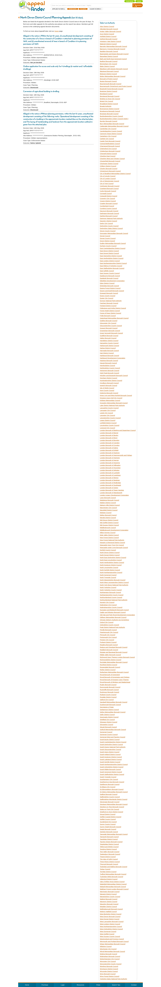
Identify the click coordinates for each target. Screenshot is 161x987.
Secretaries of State (107, 707)
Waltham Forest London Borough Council (114, 889)
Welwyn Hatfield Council (108, 911)
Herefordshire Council (107, 365)
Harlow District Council (108, 348)
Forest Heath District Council (110, 311)
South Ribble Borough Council (110, 769)
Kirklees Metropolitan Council (110, 400)
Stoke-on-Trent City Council (109, 809)
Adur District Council (107, 26)
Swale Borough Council (108, 829)
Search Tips (116, 985)
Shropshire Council (106, 724)
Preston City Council (107, 640)
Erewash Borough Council (109, 293)
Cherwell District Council (108, 153)
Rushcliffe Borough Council (109, 690)
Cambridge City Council (108, 129)
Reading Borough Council (109, 645)
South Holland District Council (110, 754)
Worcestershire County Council (110, 964)
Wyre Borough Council (108, 974)
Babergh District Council (108, 44)
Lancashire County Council (109, 408)
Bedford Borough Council (108, 61)
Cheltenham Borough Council (110, 151)
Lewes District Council (107, 420)
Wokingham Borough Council (110, 956)
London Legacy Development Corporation (114, 495)
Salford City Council (107, 699)
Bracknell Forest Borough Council (111, 89)
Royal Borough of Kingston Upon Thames (114, 680)
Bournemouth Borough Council (110, 84)
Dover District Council (107, 241)
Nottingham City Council (108, 605)
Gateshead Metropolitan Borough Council (114, 318)
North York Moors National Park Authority (114, 585)
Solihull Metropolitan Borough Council (113, 729)
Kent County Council (107, 390)
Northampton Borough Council (110, 592)
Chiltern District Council (108, 166)
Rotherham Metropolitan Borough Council (114, 672)
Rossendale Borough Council (110, 667)
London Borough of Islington (109, 470)
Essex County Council (107, 296)
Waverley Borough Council (109, 904)
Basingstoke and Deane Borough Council (114, 54)
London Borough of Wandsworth (111, 493)
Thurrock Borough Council (109, 864)
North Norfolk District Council (110, 570)
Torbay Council (105, 869)
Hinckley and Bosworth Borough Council (114, 375)
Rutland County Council (108, 695)
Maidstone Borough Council (109, 500)
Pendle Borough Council (108, 630)
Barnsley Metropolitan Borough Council (113, 46)
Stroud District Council (107, 814)
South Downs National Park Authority (112, 747)
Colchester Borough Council (109, 186)
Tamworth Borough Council (109, 837)
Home (57, 31)
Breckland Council (106, 94)
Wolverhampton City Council (110, 959)
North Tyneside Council (108, 577)
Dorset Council (105, 236)
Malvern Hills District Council (110, 505)
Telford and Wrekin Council (109, 847)
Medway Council (105, 512)
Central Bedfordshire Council (110, 144)
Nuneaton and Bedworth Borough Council (114, 610)
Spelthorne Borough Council (109, 784)
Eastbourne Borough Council (110, 276)
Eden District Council (107, 283)
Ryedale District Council (108, 697)
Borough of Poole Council (109, 79)
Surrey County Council (108, 824)
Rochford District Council (108, 665)
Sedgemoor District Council (109, 709)
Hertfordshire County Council (110, 368)
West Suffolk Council (107, 934)
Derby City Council (106, 223)
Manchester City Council (108, 508)
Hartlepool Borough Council (109, 355)
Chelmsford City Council (108, 148)
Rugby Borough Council (108, 685)
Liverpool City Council (107, 428)
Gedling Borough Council (108, 321)
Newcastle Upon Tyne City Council (112, 545)
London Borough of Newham (110, 480)
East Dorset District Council (109, 253)
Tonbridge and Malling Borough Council (113, 867)
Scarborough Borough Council (110, 704)
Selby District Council (107, 714)
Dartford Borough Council (108, 216)
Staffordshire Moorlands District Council (113, 799)
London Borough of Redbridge (110, 483)
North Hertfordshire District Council (112, 562)
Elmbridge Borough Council (109, 286)
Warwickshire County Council (110, 896)
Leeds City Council (106, 413)
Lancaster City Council (108, 410)
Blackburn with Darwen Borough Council (114, 69)
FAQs (98, 985)
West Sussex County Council (110, 936)
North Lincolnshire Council (109, 567)
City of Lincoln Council (107, 176)
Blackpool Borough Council (109, 71)
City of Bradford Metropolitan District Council (115, 173)
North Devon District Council (109, 552)
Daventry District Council (108, 221)
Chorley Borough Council (108, 168)
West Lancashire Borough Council (112, 921)
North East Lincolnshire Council (111, 560)
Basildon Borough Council (109, 51)
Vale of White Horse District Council (112, 881)
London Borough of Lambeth (110, 473)
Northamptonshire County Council (111, 595)
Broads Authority (105, 106)
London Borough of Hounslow (110, 468)
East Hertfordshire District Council (111, 258)
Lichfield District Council (108, 423)
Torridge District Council (108, 872)
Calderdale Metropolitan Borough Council (114, 126)
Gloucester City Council (108, 323)
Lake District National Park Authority (112, 405)
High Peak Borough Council (109, 373)
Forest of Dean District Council (110, 313)
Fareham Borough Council (109, 303)
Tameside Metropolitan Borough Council (114, 834)
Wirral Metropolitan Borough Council (112, 951)
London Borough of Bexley (109, 435)
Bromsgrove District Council (109, 109)
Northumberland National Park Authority (113, 600)
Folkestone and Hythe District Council (113, 308)
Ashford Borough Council (108, 39)
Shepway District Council (108, 722)
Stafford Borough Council (108, 794)
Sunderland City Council (108, 822)
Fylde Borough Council (108, 316)
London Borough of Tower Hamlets (112, 490)
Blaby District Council (107, 66)
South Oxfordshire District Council (111, 767)
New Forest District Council (109, 537)
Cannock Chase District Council (111, 134)
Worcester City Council (108, 961)
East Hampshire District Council (111, 256)
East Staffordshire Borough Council (112, 268)
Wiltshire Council (106, 946)
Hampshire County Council (109, 343)
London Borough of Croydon (109, 445)
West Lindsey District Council (110, 924)
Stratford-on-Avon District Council (111, 812)
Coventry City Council (107, 198)
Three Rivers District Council (110, 862)
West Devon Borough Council (110, 916)
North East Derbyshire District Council (113, 557)
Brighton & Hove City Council (110, 99)
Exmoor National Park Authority (111, 301)
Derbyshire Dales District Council (111, 228)
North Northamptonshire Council (111, 572)
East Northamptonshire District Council (113, 263)
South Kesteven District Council (111, 757)
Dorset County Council (108, 238)
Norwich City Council (107, 602)
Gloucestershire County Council (111, 326)
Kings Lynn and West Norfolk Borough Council (116, 395)
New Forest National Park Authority (112, 540)
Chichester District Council (109, 163)
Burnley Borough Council (108, 121)
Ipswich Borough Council (108, 385)
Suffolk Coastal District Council (110, 817)
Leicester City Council (107, 415)
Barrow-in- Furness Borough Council (112, 49)
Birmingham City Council (108, 64)
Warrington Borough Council (109, 891)
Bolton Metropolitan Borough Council (112, 76)
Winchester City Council (108, 949)
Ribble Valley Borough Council (110, 655)
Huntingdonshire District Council (111, 380)
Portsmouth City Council (108, 637)
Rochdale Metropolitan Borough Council (113, 662)
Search (139, 5)
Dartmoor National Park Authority (111, 218)
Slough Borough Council (108, 727)
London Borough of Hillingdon (110, 465)
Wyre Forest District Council (109, 976)
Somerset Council (106, 732)
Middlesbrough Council (108, 527)
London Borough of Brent (108, 438)
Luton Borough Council (108, 498)
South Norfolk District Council (110, 762)
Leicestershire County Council (110, 418)
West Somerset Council (108, 931)
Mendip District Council (108, 517)
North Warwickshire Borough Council (112, 580)
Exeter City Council (106, 298)
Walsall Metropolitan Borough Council (113, 886)
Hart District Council (107, 353)
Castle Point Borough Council (110, 141)
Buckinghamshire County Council (111, 116)
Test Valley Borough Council (109, 852)
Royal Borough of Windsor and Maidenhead (115, 682)
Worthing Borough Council (109, 966)
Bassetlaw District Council (109, 56)
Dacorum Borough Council (109, 211)
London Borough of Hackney (110, 453)
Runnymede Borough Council (110, 687)
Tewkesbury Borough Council (110, 854)
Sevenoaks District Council (109, 717)
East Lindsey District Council (110, 261)
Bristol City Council (106, 101)
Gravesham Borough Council (110, 330)
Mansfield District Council (108, 510)
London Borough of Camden (109, 443)
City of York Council (106, 183)
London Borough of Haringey (110, 458)
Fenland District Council (108, 306)
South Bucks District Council (109, 739)
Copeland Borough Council (109, 188)
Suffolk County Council (108, 819)
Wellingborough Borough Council (111, 909)
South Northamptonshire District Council (114, 764)
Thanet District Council (108, 857)
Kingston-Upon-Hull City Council (111, 398)
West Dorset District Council (109, 919)
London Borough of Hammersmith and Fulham (116, 455)
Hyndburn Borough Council (109, 383)
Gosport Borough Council (108, 328)
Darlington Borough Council (109, 213)
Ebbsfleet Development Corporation (112, 281)
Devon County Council (107, 231)
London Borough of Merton (109, 478)
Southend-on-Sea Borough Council (112, 782)
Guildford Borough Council (109, 335)
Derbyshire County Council (109, 226)
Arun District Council (107, 34)
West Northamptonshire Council (111, 926)
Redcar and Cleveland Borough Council (113, 647)
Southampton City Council (109, 779)
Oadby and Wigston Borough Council (113, 612)
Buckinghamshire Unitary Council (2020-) (114, 119)
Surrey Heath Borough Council (110, 827)
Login (139, 1)
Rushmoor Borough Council (109, 692)
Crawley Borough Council (108, 203)
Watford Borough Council (108, 899)
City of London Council (108, 178)
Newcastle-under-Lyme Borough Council (114, 547)
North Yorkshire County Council (111, 590)
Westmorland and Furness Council (112, 939)
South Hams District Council (109, 752)
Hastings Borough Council (109, 360)
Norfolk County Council (108, 550)
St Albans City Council (107, 787)
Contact (134, 985)
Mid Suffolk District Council (109, 522)
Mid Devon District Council (109, 520)
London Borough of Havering (110, 463)
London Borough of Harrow (109, 460)
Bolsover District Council (108, 74)
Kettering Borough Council (109, 393)
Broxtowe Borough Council (109, 114)
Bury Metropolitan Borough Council (112, 124)
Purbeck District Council (108, 642)
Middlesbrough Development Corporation (114, 530)
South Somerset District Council (111, 772)
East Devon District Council (109, 251)
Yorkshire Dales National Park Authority (113, 979)
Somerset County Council (109, 734)
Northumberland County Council (111, 597)
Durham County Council (108, 246)
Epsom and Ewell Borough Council (112, 291)
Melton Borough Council (108, 515)
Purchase (129, 1)
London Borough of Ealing (109, 448)
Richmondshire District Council (110, 660)
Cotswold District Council (108, 196)
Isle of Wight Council (107, 388)
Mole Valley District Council (109, 535)
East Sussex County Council (110, 273)
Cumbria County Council (108, 208)
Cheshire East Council (107, 156)
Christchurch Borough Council (110, 171)
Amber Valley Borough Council (110, 31)
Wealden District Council (108, 906)
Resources (80, 985)
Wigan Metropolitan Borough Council (112, 944)
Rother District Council (107, 670)
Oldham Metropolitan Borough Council (113, 617)
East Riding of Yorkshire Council (111, 266)
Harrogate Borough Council (109, 350)
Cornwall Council (106, 193)
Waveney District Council (108, 901)
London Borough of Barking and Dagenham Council (118, 430)
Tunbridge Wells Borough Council (111, 877)
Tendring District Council (108, 849)
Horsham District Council (108, 378)
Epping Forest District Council (110, 288)
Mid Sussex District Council (109, 525)
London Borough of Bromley (109, 440)
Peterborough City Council (109, 632)
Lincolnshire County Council (109, 425)
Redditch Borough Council (109, 650)
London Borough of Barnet (109, 433)
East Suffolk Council (107, 271)
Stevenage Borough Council (109, 802)
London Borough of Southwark (110, 485)
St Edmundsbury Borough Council (111, 789)
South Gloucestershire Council (110, 749)
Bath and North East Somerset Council (113, 59)
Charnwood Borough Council (110, 146)
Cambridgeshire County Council (111, 131)
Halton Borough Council (108, 338)
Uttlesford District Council (108, 879)
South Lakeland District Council (111, 759)
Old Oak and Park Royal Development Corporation (117, 615)
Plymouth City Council (107, 635)
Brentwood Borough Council (109, 96)
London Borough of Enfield (109, 450)
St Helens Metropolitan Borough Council (114, 792)
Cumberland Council (107, 206)
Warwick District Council (108, 894)
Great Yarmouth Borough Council (111, 333)
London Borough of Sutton (109, 488)
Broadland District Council (109, 104)
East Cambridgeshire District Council (112, 248)
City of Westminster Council (109, 181)
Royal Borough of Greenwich (110, 675)
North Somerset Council (108, 575)
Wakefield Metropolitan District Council (113, 884)
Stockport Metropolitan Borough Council (113, 804)
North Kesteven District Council (111, 565)
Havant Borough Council (108, 363)
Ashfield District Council (108, 36)
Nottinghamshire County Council (111, 607)
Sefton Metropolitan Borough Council (112, 712)
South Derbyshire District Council (111, 744)
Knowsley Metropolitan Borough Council (114, 403)
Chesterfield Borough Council (110, 161)
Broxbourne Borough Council (110, 111)
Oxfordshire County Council (109, 625)
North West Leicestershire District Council (114, 582)
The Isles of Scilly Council (109, 859)
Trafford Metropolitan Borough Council (113, 874)
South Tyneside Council (108, 777)
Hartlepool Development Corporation (112, 358)
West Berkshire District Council (110, 914)
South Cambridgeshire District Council (113, 742)
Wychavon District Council (109, 969)
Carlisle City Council (107, 139)
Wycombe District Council (109, 971)
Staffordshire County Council (110, 797)
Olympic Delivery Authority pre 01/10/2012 (114, 620)
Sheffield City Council (107, 719)
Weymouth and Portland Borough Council (114, 941)
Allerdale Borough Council (109, 29)
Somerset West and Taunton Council (112, 737)
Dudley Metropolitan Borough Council (113, 243)
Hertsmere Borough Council (109, 370)
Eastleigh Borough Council (109, 278)
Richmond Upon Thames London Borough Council (117, 657)
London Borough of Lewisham (110, 475)
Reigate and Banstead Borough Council (113, 652)
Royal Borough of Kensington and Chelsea (114, 677)
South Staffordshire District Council (112, 774)
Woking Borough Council (108, 954)
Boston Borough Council (108, 81)
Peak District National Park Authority (112, 627)
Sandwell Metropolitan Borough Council (113, 702)
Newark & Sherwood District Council (112, 542)
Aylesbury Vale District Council (110, 41)
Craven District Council (108, 201)
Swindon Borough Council (109, 832)
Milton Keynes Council (107, 532)
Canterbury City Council (108, 136)
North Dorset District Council (110, 555)
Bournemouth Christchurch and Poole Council (116, 86)
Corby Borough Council (108, 191)
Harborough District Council (109, 345)
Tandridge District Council (109, 839)
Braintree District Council (108, 91)
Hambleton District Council (109, 340)
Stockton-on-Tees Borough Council (112, 807)
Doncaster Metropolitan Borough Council (114, 233)
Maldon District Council (108, 503)
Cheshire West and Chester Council (112, 158)
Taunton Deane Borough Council (111, 842)
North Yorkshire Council (108, 587)
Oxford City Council (106, 622)
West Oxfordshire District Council (111, 929)
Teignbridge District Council (109, 844)
